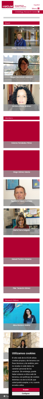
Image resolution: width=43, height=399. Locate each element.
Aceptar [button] (26, 390)
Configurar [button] (26, 393)
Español (37, 5)
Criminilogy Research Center (27, 12)
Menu (35, 8)
